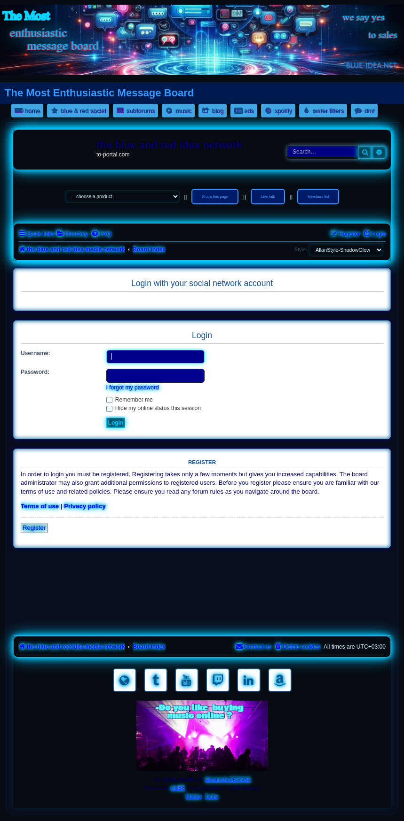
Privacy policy (85, 506)
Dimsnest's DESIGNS (227, 779)
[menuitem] (71, 234)
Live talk (268, 196)
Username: (35, 353)
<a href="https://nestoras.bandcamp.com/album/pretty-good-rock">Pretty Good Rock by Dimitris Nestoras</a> (202, 620)
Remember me (129, 399)
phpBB (178, 787)
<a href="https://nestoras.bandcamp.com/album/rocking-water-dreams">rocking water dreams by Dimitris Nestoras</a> (202, 567)
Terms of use (40, 506)
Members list (318, 196)
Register (34, 527)
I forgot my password (132, 387)
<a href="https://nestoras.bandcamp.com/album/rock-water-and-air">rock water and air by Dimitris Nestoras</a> (202, 594)
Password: (35, 372)
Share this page (215, 196)
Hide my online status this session (153, 408)
